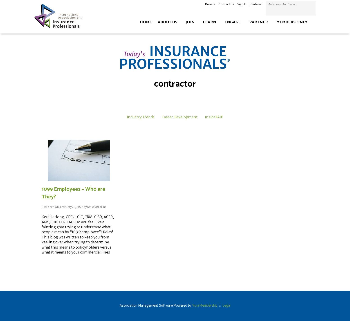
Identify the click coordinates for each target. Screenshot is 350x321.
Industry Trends (141, 117)
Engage (232, 22)
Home (146, 22)
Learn (209, 22)
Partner (258, 22)
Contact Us (226, 4)
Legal (226, 306)
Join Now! (256, 4)
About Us (167, 22)
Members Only (291, 22)
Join (190, 22)
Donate (210, 4)
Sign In (242, 4)
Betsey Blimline (96, 207)
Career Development (180, 117)
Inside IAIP (214, 117)
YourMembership (205, 306)
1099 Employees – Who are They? (73, 193)
